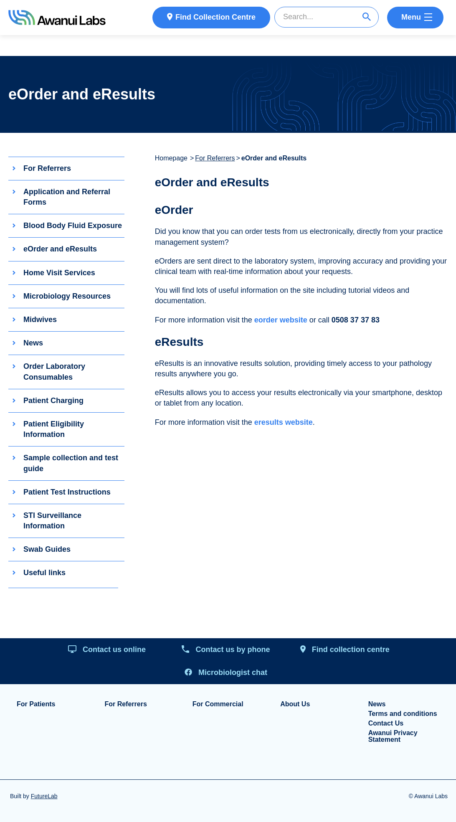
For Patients (36, 704)
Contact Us (385, 723)
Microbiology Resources (67, 296)
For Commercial (218, 704)
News (33, 343)
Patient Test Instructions (67, 492)
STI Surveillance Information (52, 520)
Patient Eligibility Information (53, 429)
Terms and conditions (402, 713)
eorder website (280, 320)
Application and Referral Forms (66, 197)
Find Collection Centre (215, 17)
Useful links (44, 573)
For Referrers (47, 168)
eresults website (283, 422)
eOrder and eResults (60, 249)
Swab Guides (47, 549)
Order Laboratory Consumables (54, 372)
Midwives (40, 319)
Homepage (171, 158)
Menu (411, 17)
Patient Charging (53, 400)
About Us (295, 704)
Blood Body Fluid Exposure (72, 226)
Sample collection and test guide (70, 463)
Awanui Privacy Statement (393, 736)
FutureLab (44, 796)
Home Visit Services (59, 273)
